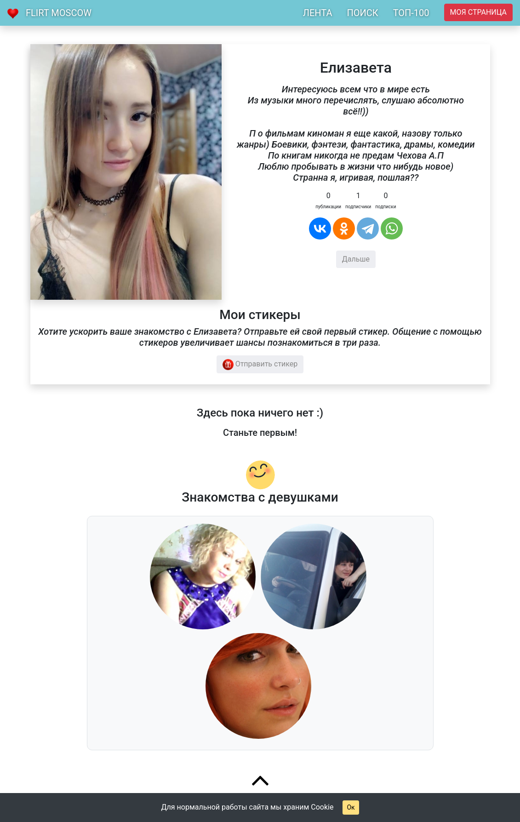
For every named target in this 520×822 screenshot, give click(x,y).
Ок (350, 807)
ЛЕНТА (317, 12)
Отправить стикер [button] (260, 364)
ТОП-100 (411, 12)
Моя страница (478, 12)
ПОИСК (362, 12)
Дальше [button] (356, 259)
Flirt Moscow (58, 12)
